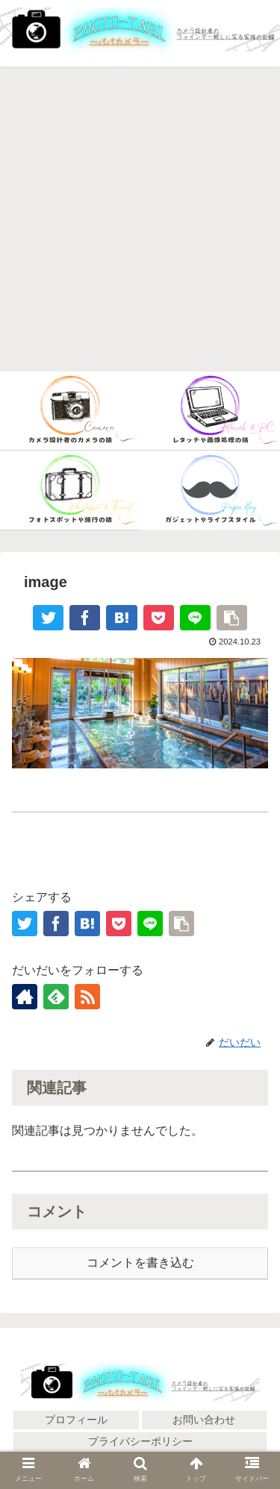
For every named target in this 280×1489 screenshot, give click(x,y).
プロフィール (76, 1420)
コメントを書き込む (140, 1262)
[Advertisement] (140, 220)
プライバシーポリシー (140, 1441)
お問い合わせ (203, 1420)
